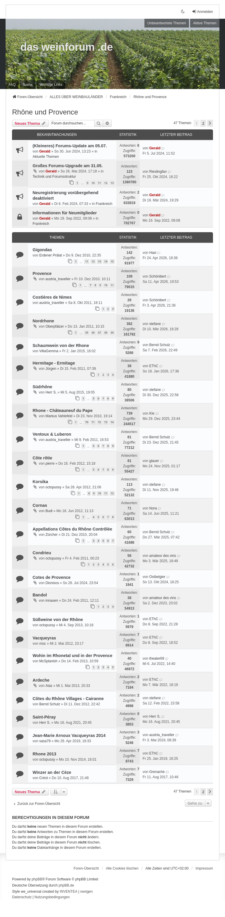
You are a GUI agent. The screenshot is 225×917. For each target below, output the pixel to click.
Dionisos (52, 583)
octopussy (53, 487)
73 (105, 422)
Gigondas (42, 249)
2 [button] (203, 123)
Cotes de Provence (52, 577)
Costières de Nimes (52, 297)
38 (105, 332)
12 (105, 183)
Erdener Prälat (50, 255)
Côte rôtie (42, 458)
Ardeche (41, 680)
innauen (51, 600)
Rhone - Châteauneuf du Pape (63, 410)
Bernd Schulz (159, 345)
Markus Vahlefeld (58, 416)
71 (93, 422)
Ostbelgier (157, 577)
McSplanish (48, 661)
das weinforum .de (66, 47)
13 (112, 183)
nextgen (86, 891)
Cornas (40, 505)
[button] (210, 123)
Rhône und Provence (45, 112)
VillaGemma (48, 351)
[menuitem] (51, 84)
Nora (153, 508)
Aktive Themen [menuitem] (205, 23)
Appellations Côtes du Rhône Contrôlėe (72, 529)
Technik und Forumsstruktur (54, 176)
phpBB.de (66, 885)
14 (105, 261)
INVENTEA (68, 891)
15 (112, 261)
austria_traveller (57, 279)
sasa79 (45, 741)
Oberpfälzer (54, 326)
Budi (48, 511)
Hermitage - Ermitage (54, 363)
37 (99, 332)
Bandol (40, 595)
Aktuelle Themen (46, 157)
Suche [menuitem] (28, 85)
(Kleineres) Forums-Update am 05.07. (70, 145)
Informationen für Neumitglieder (65, 213)
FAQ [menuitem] (12, 85)
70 (86, 422)
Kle (151, 413)
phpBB (37, 879)
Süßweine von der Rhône (58, 619)
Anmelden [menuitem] (202, 11)
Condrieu (42, 552)
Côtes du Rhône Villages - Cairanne (68, 698)
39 (112, 332)
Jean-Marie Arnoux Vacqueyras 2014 (69, 735)
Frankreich (104, 204)
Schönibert (157, 276)
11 (99, 183)
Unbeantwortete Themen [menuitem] (166, 23)
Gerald (44, 151)
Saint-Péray (44, 717)
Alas (48, 686)
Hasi (152, 253)
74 (112, 422)
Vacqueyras (44, 638)
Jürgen (50, 369)
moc (42, 643)
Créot (43, 778)
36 (93, 332)
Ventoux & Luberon (52, 434)
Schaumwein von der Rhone (61, 345)
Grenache (157, 772)
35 (86, 332)
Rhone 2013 (44, 754)
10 (93, 183)
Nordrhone (43, 321)
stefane (155, 324)
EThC (153, 366)
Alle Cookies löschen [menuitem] (122, 868)
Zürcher (51, 535)
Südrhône (42, 386)
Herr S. (51, 392)
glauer (154, 461)
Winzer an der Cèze (52, 772)
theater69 (156, 658)
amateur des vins (162, 556)
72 (99, 422)
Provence (42, 273)
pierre (49, 463)
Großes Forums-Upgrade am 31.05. (68, 165)
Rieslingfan (157, 172)
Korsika (40, 481)
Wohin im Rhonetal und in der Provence (72, 655)
